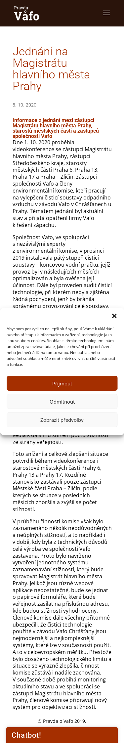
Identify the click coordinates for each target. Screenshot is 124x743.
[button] (114, 316)
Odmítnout (62, 401)
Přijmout (62, 383)
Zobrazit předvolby (62, 419)
